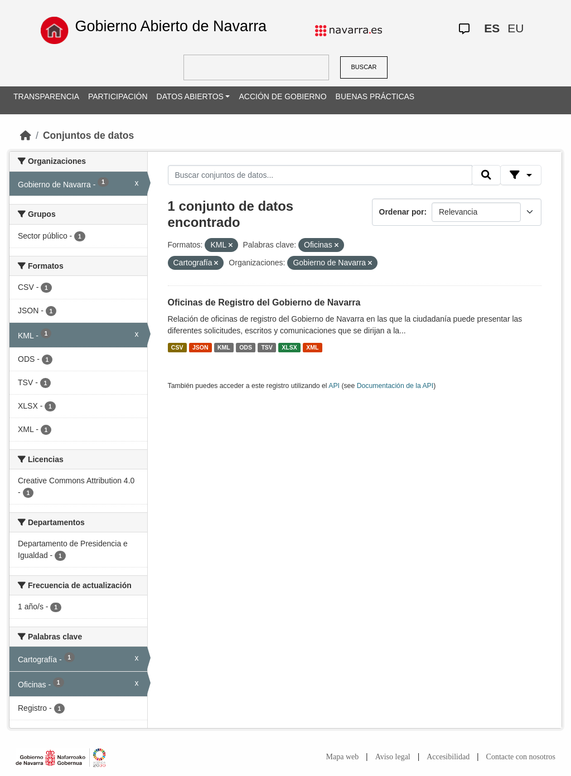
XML (312, 347)
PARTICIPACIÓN (118, 96)
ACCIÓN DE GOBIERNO (282, 96)
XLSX (289, 347)
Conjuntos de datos (88, 135)
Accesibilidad (448, 757)
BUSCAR (364, 67)
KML (223, 347)
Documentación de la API (395, 386)
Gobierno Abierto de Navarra (171, 26)
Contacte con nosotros (520, 757)
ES (492, 28)
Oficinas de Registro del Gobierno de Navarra (264, 302)
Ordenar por (401, 211)
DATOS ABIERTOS (190, 96)
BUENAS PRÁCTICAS (375, 96)
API (334, 386)
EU (515, 28)
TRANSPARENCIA (46, 96)
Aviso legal (392, 757)
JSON (200, 347)
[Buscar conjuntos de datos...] (320, 175)
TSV (266, 347)
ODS (245, 347)
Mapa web (342, 757)
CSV (177, 347)
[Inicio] (25, 135)
